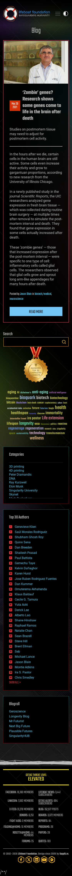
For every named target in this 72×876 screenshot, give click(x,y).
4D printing (16, 470)
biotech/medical (43, 294)
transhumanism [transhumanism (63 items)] (55, 433)
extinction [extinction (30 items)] (27, 408)
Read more (36, 312)
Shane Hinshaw (25, 620)
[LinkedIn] (36, 859)
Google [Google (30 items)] (51, 408)
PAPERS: (42, 832)
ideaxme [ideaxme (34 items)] (41, 413)
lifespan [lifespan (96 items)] (12, 423)
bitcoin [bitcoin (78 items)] (11, 403)
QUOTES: (42, 841)
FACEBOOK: (11, 792)
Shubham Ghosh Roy (29, 537)
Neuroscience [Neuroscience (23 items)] (45, 424)
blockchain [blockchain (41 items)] (21, 402)
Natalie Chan (23, 630)
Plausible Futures (20, 731)
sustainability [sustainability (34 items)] (22, 433)
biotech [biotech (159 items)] (42, 397)
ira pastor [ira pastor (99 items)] (34, 418)
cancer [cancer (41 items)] (40, 402)
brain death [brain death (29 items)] (31, 403)
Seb (17, 651)
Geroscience (17, 711)
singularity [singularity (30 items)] (61, 429)
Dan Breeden (23, 547)
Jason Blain (26, 294)
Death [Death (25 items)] (65, 403)
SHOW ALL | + (15, 682)
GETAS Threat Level (36, 778)
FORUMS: (26, 841)
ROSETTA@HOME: (21, 832)
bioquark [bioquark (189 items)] (27, 398)
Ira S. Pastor (23, 672)
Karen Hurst (23, 573)
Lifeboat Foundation (27, 854)
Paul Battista (23, 558)
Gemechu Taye (25, 563)
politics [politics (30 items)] (53, 424)
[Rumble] (52, 859)
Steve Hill (21, 641)
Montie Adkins (24, 667)
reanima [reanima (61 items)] (62, 424)
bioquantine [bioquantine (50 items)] (12, 398)
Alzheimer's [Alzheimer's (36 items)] (25, 392)
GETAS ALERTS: (45, 801)
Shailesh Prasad (26, 553)
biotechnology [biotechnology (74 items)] (59, 398)
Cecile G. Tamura (26, 599)
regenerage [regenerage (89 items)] (16, 428)
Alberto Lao (22, 615)
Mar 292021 (15, 105)
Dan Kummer (24, 584)
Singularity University (23, 490)
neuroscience (16, 299)
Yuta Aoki (21, 604)
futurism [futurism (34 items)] (44, 408)
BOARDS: (42, 815)
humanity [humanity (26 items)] (32, 414)
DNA (12, 478)
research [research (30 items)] (48, 429)
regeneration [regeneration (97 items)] (34, 428)
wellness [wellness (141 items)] (37, 438)
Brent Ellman (23, 646)
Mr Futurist (16, 721)
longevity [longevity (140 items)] (26, 423)
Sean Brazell (23, 636)
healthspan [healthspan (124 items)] (19, 413)
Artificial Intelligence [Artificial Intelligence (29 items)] (57, 393)
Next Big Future (19, 726)
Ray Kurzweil (17, 482)
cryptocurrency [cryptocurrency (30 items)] (51, 403)
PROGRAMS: (44, 827)
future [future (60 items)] (35, 408)
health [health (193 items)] (60, 408)
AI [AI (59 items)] (18, 392)
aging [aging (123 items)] (11, 392)
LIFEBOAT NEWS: (46, 792)
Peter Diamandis (20, 474)
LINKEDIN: (12, 801)
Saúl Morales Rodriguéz (31, 532)
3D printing (16, 466)
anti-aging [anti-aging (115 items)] (40, 392)
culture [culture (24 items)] (60, 403)
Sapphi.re (64, 854)
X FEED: (13, 809)
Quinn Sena (23, 542)
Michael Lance (25, 656)
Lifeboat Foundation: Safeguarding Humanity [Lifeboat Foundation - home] (26, 13)
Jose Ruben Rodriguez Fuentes (36, 579)
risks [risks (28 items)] (54, 429)
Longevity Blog (19, 716)
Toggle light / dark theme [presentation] (65, 13)
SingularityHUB (19, 736)
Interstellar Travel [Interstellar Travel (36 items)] (18, 418)
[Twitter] (29, 859)
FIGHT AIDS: (16, 821)
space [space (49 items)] (12, 433)
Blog (36, 30)
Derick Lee (22, 610)
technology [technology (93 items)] (37, 433)
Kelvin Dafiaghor (26, 568)
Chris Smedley (24, 677)
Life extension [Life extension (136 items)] (53, 418)
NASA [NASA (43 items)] (37, 424)
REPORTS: (43, 821)
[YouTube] (44, 859)
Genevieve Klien (25, 527)
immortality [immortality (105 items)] (54, 413)
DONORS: (23, 815)
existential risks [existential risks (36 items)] (14, 408)
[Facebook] (21, 859)
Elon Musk (16, 486)
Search (64, 341)
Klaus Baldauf (24, 594)
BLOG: (41, 809)
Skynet (13, 494)
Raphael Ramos (25, 625)
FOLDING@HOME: (12, 827)
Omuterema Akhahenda (31, 589)
